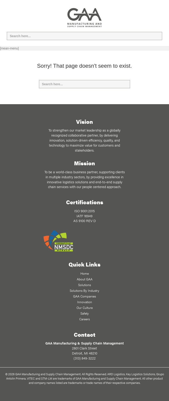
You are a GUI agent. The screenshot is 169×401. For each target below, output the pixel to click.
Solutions (84, 284)
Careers (84, 319)
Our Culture (85, 307)
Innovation (84, 302)
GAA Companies (84, 296)
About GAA (84, 279)
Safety (84, 313)
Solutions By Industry (84, 290)
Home (84, 273)
